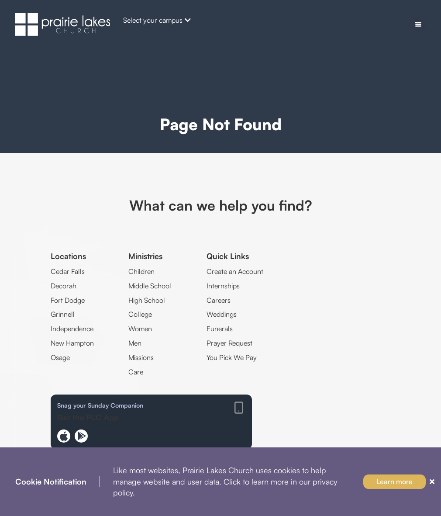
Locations (68, 256)
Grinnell (63, 314)
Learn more (394, 481)
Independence (72, 328)
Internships (223, 285)
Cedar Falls (68, 271)
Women (140, 328)
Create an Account (235, 271)
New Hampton (72, 343)
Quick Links (228, 256)
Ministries (145, 256)
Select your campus (157, 20)
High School (146, 300)
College (140, 314)
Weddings (222, 314)
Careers (219, 300)
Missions (141, 357)
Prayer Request (229, 343)
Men (134, 343)
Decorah (63, 285)
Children (141, 271)
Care (135, 371)
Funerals (220, 328)
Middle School (149, 285)
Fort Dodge (68, 300)
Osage (60, 357)
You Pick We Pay (232, 357)
